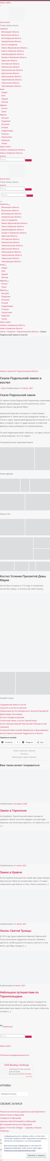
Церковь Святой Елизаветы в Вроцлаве (18, 1121)
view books (29, 1076)
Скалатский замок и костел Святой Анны (18, 720)
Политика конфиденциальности (14, 1055)
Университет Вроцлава (10, 1118)
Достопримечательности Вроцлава (16, 1124)
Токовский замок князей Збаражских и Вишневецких (24, 730)
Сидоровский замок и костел (13, 704)
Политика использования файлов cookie (20, 1150)
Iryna (3, 388)
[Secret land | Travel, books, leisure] (16, 9)
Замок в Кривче (11, 872)
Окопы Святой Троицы (15, 930)
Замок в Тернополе (13, 810)
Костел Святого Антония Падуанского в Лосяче (21, 733)
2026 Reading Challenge (16, 1065)
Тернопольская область (27, 331)
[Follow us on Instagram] (0, 6)
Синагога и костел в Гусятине (13, 708)
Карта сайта (5, 1046)
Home (2, 331)
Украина (11, 331)
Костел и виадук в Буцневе (12, 717)
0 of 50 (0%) (27, 1074)
